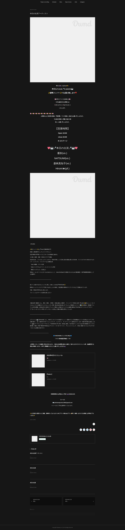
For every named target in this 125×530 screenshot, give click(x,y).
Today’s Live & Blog (45, 2)
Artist (76, 2)
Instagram (82, 2)
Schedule (54, 2)
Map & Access (68, 2)
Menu (61, 2)
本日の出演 (33, 468)
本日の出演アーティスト (36, 453)
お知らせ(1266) (33, 419)
